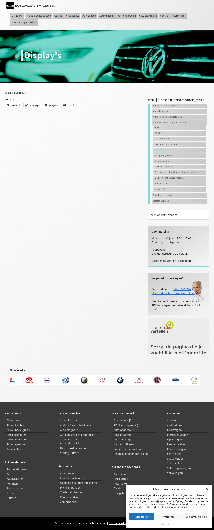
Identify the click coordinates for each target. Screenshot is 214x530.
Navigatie (119, 493)
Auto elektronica (70, 420)
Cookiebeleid (167, 524)
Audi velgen (174, 425)
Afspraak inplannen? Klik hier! (132, 454)
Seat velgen (174, 454)
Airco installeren (17, 435)
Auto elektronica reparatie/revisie (170, 122)
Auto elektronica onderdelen (167, 116)
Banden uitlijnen (124, 444)
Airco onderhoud (17, 439)
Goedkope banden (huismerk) (78, 483)
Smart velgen (175, 463)
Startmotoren (161, 183)
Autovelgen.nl (175, 420)
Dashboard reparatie (163, 195)
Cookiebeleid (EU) (119, 523)
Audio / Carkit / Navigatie (165, 105)
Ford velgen (174, 430)
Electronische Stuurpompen (169, 177)
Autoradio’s (120, 483)
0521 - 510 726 (182, 289)
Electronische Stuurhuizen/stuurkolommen (176, 172)
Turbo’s (11, 493)
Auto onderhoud (124, 430)
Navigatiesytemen (164, 155)
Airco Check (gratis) (18, 430)
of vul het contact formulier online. (173, 293)
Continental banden (72, 478)
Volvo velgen (175, 473)
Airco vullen (14, 449)
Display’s (159, 149)
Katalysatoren (15, 479)
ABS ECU (159, 132)
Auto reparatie (122, 435)
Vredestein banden (72, 492)
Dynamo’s (160, 188)
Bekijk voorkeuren (196, 516)
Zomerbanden (69, 502)
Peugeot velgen (176, 444)
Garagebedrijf (122, 420)
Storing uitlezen (161, 200)
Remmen (12, 483)
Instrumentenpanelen (166, 144)
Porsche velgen (176, 449)
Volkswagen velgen (179, 468)
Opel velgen (174, 439)
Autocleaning (122, 439)
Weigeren (169, 516)
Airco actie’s (121, 479)
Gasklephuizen (162, 138)
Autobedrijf (121, 474)
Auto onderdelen (17, 469)
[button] (207, 489)
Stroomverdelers (163, 160)
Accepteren (141, 516)
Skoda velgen (175, 458)
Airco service (14, 420)
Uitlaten (11, 498)
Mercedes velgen (177, 435)
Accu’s (10, 474)
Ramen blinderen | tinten (129, 449)
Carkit (117, 488)
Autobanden (68, 473)
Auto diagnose (160, 111)
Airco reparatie (16, 444)
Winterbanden (69, 497)
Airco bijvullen (15, 425)
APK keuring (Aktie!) (126, 425)
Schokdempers (16, 488)
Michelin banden (70, 487)
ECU (157, 127)
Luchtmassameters (164, 166)
